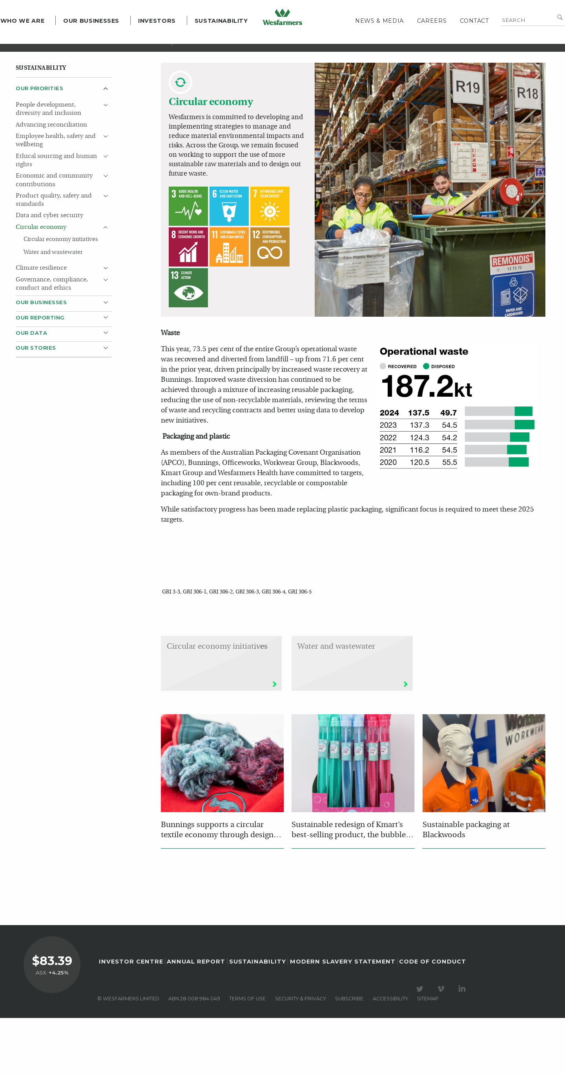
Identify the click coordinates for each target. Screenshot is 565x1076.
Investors (172, 39)
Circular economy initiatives (61, 297)
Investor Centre (131, 1019)
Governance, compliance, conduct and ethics (52, 341)
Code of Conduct (432, 1019)
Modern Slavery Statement (343, 1019)
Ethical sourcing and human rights (56, 218)
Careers (416, 39)
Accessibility (390, 1057)
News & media (364, 39)
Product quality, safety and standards (54, 257)
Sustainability (236, 39)
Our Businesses (106, 39)
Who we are (38, 39)
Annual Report (196, 1019)
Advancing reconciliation (51, 183)
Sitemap (428, 1057)
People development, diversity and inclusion (48, 167)
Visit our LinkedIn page (463, 1047)
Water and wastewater (53, 310)
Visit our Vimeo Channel (442, 1047)
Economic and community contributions (54, 237)
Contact (459, 39)
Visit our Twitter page (421, 1047)
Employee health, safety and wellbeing (56, 198)
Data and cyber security (49, 273)
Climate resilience (41, 326)
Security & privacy (300, 1057)
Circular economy (41, 285)
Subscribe (349, 1057)
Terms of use (247, 1057)
